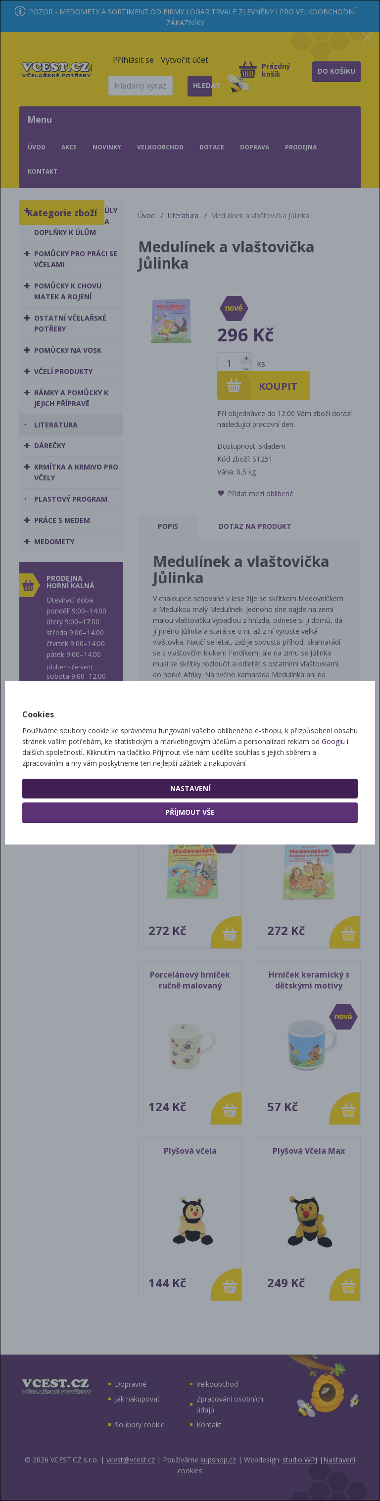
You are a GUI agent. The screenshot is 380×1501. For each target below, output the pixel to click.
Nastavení (190, 788)
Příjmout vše (190, 812)
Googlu (333, 741)
